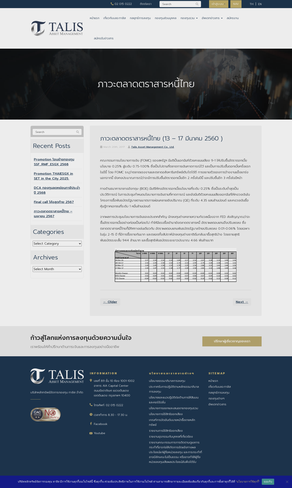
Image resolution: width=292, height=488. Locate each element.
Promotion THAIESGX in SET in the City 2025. (53, 176)
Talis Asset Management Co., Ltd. (152, 147)
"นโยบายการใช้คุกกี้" (248, 481)
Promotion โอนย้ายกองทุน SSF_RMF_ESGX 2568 (54, 162)
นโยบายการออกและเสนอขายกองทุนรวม (173, 408)
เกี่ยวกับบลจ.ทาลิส (114, 18)
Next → (242, 302)
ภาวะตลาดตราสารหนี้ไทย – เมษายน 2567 (53, 214)
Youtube (99, 433)
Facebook (100, 424)
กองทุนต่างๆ (216, 398)
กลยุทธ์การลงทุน (140, 18)
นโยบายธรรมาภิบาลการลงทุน (167, 381)
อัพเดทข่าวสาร (212, 18)
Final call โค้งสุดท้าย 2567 (54, 202)
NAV (235, 4)
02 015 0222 (120, 4)
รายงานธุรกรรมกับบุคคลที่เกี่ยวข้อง (171, 436)
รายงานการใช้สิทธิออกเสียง (166, 431)
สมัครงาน (233, 18)
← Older (110, 302)
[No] (287, 482)
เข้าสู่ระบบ (218, 4)
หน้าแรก (94, 18)
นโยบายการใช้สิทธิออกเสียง (166, 414)
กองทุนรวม (189, 18)
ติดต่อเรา (144, 4)
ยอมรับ (268, 481)
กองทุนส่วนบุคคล (165, 18)
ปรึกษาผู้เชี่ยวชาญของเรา (232, 341)
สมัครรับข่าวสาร (104, 38)
